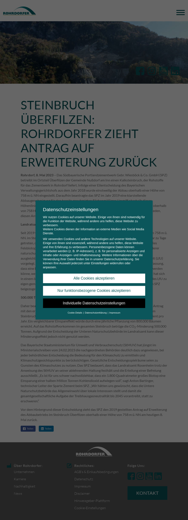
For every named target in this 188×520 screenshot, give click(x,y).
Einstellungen (100, 263)
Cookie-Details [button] (75, 312)
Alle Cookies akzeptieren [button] (94, 278)
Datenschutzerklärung (118, 259)
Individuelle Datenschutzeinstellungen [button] (94, 303)
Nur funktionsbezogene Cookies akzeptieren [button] (94, 290)
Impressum (114, 312)
